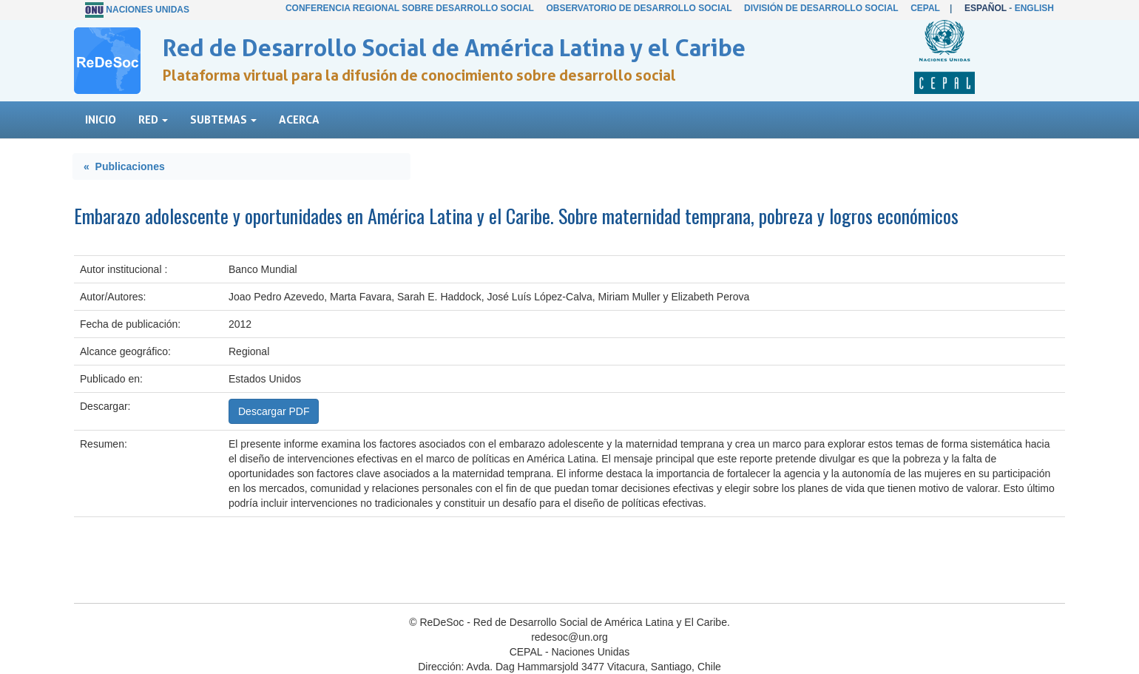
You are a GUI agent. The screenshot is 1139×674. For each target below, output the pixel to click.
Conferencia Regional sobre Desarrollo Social (409, 8)
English (1034, 8)
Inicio (100, 119)
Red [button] (153, 119)
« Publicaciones (124, 166)
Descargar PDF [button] (273, 411)
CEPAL (925, 8)
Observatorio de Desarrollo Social (638, 8)
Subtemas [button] (223, 119)
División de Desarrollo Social (821, 8)
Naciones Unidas (147, 9)
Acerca (299, 119)
